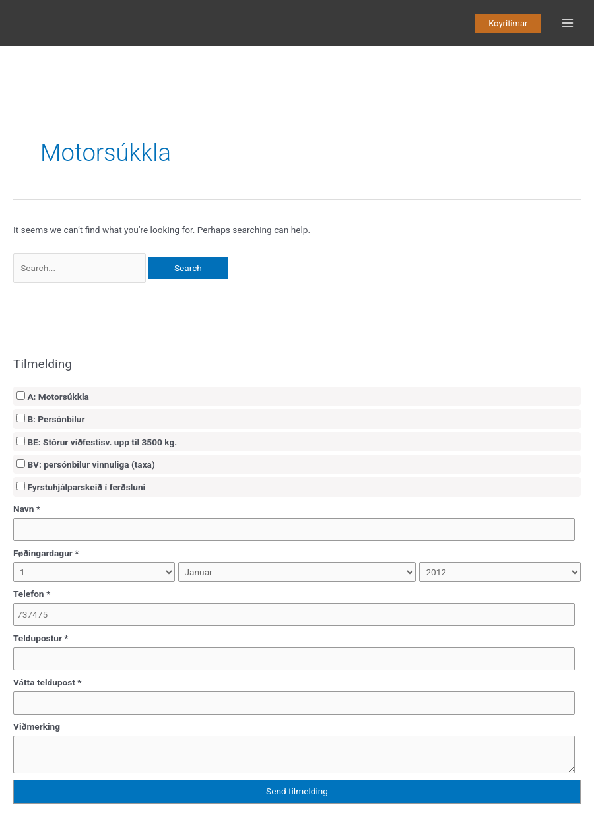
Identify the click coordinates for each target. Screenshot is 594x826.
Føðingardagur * (46, 553)
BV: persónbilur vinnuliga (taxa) (85, 464)
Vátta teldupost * (47, 682)
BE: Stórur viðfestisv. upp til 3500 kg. (96, 442)
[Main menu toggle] (567, 23)
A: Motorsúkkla (52, 396)
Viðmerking (36, 726)
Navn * (26, 508)
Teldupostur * (41, 638)
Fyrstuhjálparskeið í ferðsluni (80, 487)
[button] (508, 23)
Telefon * (31, 593)
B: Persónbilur (50, 419)
